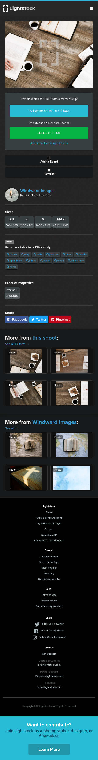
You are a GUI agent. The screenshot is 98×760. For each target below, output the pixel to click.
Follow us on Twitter (52, 624)
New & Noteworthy (49, 579)
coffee (12, 254)
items (11, 267)
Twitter (39, 319)
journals (52, 254)
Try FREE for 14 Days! (49, 523)
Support (49, 529)
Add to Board (49, 160)
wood (59, 260)
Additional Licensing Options (49, 143)
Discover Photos (49, 556)
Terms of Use (49, 595)
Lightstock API (49, 535)
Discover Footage (49, 562)
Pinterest (60, 319)
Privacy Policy (49, 601)
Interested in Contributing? (49, 540)
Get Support (49, 654)
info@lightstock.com (49, 665)
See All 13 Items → (17, 344)
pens (67, 254)
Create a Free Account (49, 518)
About (49, 512)
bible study (76, 260)
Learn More (49, 749)
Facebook (17, 319)
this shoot (44, 338)
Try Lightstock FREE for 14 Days (49, 111)
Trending (49, 573)
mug (25, 254)
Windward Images (37, 190)
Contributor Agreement (49, 606)
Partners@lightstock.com (49, 676)
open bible (14, 260)
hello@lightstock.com (49, 687)
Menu (91, 8)
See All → (11, 428)
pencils (81, 254)
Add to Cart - (49, 133)
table (38, 254)
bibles (31, 260)
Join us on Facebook (52, 630)
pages (45, 260)
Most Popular (49, 568)
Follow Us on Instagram (52, 637)
